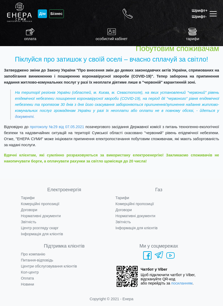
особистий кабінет (112, 34)
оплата (30, 34)
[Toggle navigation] (214, 13)
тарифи (192, 34)
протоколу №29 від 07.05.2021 (57, 127)
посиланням (182, 283)
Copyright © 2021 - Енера (111, 299)
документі (24, 116)
